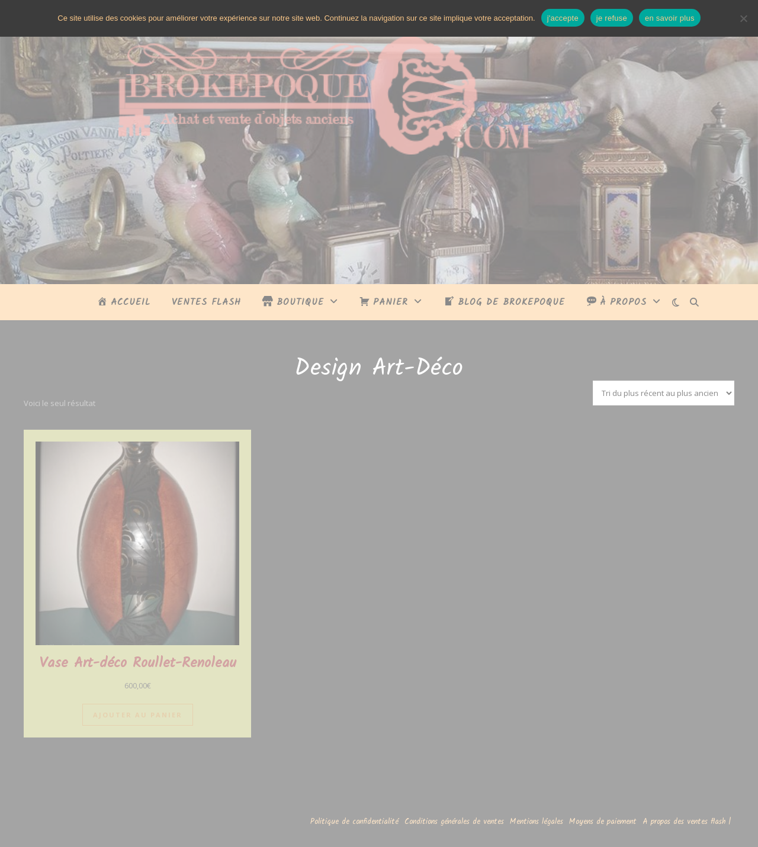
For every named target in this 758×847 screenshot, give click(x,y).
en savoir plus (670, 18)
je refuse (611, 18)
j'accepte (563, 18)
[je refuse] (743, 18)
